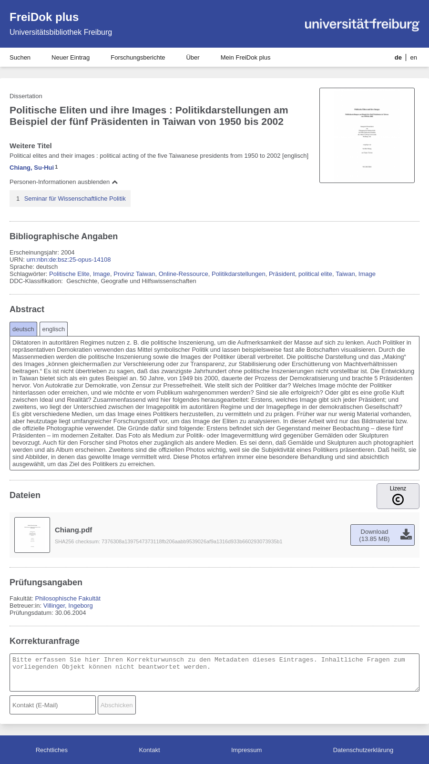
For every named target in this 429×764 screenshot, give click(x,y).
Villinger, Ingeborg (68, 605)
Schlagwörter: (29, 273)
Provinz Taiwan (134, 273)
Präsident (282, 273)
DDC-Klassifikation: (37, 281)
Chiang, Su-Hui (32, 167)
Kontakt (149, 750)
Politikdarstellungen (239, 273)
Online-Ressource (183, 273)
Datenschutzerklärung (363, 750)
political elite (315, 273)
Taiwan (345, 273)
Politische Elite (69, 273)
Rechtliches (52, 750)
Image (101, 273)
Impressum (246, 750)
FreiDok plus (44, 16)
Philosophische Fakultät (67, 598)
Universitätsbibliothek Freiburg (61, 32)
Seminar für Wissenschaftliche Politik (75, 198)
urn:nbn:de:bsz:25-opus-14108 (68, 259)
